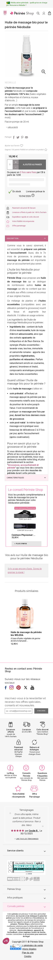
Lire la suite (13, 127)
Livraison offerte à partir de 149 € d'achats (29, 212)
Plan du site (28, 952)
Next (46, 57)
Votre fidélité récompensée (23, 221)
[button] (6, 941)
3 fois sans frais (28, 172)
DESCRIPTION (12, 238)
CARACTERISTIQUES (15, 478)
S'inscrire (41, 711)
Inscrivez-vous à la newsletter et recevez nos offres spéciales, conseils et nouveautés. (25, 702)
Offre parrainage (19, 226)
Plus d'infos (21, 544)
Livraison (26, 729)
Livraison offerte (10, 730)
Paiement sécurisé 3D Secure (23, 208)
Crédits (27, 956)
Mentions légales (27, 949)
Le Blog (10, 773)
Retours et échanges (34, 748)
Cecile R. (34, 830)
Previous (6, 57)
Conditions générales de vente (28, 945)
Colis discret (42, 729)
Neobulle (10, 82)
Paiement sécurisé (18, 748)
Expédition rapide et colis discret (25, 217)
